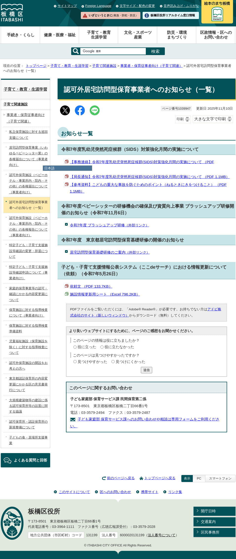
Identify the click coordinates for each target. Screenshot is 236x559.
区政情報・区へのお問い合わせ (216, 34)
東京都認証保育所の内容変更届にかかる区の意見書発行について (28, 384)
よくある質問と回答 (30, 460)
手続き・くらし (21, 35)
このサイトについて (74, 492)
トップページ (36, 66)
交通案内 (208, 521)
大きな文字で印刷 (210, 119)
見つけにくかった (130, 361)
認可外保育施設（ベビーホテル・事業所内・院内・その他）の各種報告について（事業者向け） (28, 226)
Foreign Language (98, 6)
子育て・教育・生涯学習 (69, 66)
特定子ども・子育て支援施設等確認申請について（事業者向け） (28, 272)
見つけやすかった (92, 361)
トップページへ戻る (159, 478)
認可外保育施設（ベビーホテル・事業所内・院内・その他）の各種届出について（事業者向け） (28, 183)
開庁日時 (208, 511)
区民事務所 (210, 532)
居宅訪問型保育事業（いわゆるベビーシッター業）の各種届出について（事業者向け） (28, 156)
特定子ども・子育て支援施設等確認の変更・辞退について (28, 251)
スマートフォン (220, 478)
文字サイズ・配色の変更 (137, 6)
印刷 (180, 119)
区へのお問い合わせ (115, 492)
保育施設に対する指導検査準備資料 (28, 328)
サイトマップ (67, 6)
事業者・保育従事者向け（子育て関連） (151, 66)
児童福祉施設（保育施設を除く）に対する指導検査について (28, 347)
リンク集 (175, 492)
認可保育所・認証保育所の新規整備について (28, 424)
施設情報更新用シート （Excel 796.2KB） (105, 294)
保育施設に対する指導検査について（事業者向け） (28, 312)
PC (199, 478)
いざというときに (113, 15)
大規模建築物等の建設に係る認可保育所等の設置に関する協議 (28, 406)
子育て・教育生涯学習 (99, 34)
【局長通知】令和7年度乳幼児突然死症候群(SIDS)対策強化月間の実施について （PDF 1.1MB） (150, 177)
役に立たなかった (119, 347)
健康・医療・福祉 (60, 35)
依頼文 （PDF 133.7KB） (91, 286)
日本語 (49, 168)
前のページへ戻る (121, 478)
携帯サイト (149, 492)
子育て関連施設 (104, 66)
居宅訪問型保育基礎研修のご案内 (110, 252)
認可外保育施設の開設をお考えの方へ (28, 365)
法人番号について (161, 535)
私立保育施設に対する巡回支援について (28, 134)
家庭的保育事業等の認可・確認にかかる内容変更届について (28, 294)
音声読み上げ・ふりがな (181, 6)
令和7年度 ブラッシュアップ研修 (109, 225)
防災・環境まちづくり (177, 34)
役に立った (87, 347)
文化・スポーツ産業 (138, 34)
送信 (146, 370)
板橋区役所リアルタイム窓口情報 (172, 15)
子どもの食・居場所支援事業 (28, 440)
